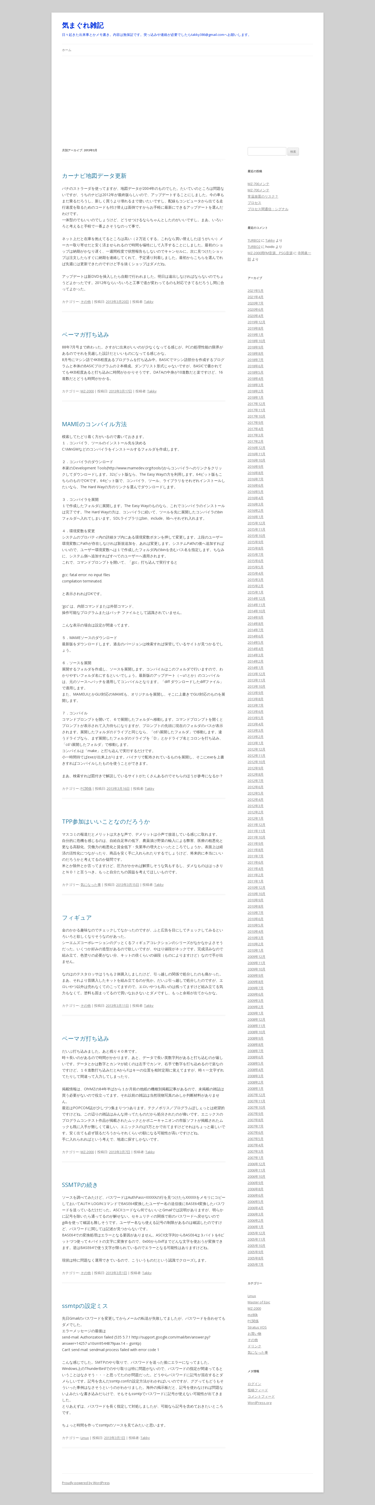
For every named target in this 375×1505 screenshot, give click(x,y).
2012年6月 (256, 787)
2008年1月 (256, 1088)
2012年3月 (256, 805)
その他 (86, 301)
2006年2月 (256, 1220)
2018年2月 (256, 391)
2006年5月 (256, 1201)
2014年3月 (256, 655)
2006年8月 (256, 1189)
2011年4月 (256, 868)
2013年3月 (256, 730)
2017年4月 (256, 428)
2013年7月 (256, 705)
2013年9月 (256, 692)
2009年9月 (256, 975)
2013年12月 (256, 673)
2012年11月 (256, 755)
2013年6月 (256, 711)
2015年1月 (256, 592)
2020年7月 (256, 303)
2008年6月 (256, 1057)
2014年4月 (256, 648)
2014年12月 (256, 598)
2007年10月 (256, 1107)
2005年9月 (256, 1251)
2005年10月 (256, 1245)
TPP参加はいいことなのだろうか (106, 821)
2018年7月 (256, 359)
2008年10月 (256, 1032)
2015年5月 (256, 567)
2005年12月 (256, 1233)
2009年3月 (256, 1000)
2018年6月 (256, 366)
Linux (85, 1437)
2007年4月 (256, 1145)
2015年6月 (256, 560)
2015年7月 (256, 554)
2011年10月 (256, 837)
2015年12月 (256, 523)
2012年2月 (256, 812)
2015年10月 (256, 535)
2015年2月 (256, 586)
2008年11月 (256, 1025)
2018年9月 (256, 347)
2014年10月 (256, 611)
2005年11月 (256, 1239)
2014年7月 (256, 629)
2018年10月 (256, 340)
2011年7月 (256, 856)
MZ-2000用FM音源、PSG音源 (270, 253)
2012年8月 (256, 774)
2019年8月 (256, 328)
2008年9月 (256, 1038)
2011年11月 (256, 831)
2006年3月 (256, 1214)
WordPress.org (259, 1402)
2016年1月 (256, 516)
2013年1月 (256, 743)
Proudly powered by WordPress (86, 1483)
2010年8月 (256, 906)
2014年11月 (256, 604)
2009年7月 (256, 988)
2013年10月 (256, 686)
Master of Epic (259, 1302)
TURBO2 (254, 240)
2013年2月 (256, 736)
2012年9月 (256, 768)
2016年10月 (256, 460)
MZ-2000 (87, 391)
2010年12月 (256, 887)
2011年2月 (256, 875)
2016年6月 (256, 485)
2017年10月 (256, 416)
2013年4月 (256, 724)
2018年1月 (256, 397)
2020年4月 (256, 315)
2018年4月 (256, 378)
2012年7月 (256, 780)
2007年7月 (256, 1126)
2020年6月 (256, 309)
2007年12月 (256, 1094)
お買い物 (254, 1333)
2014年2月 (256, 661)
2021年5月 (256, 290)
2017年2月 (256, 441)
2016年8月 (256, 472)
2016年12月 (256, 447)
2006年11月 (256, 1170)
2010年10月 (256, 893)
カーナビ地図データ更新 (94, 175)
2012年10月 (256, 761)
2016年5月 (256, 491)
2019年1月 (256, 334)
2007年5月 (256, 1138)
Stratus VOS (257, 1327)
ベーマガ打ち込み (85, 334)
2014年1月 (256, 667)
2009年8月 (256, 981)
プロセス (254, 202)
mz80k (253, 1314)
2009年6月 (256, 994)
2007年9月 (256, 1113)
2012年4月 (256, 799)
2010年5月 (256, 925)
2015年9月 (256, 542)
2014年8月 (256, 623)
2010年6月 (256, 919)
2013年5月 (256, 717)
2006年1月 (256, 1226)
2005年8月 (256, 1258)
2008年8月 (256, 1044)
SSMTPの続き (80, 1185)
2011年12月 (256, 824)
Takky (149, 301)
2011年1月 (256, 881)
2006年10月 (256, 1176)
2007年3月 (256, 1151)
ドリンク (254, 1346)
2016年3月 (256, 504)
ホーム (66, 50)
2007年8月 (256, 1120)
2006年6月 (256, 1195)
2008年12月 (256, 1019)
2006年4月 (256, 1208)
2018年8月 (256, 353)
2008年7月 (256, 1050)
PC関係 (86, 788)
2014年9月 (256, 617)
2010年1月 (256, 950)
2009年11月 (256, 962)
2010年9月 (256, 900)
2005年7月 (256, 1264)
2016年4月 (256, 498)
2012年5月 (256, 793)
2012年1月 (256, 818)
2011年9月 (256, 843)
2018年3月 (256, 384)
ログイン (254, 1383)
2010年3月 (256, 937)
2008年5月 (256, 1063)
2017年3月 (256, 435)
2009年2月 (256, 1006)
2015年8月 (256, 548)
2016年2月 (256, 510)
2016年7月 (256, 479)
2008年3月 (256, 1076)
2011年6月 (256, 862)
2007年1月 (256, 1157)
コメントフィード (261, 1396)
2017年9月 (256, 422)
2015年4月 (256, 573)
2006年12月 (256, 1164)
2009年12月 (256, 956)
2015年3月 (256, 579)
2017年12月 (256, 403)
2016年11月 (256, 454)
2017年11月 (256, 410)
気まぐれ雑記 (83, 25)
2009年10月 (256, 969)
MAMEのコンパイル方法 (94, 424)
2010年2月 (256, 944)
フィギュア (77, 917)
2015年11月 (256, 529)
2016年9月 (256, 466)
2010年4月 (256, 931)
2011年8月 (256, 849)
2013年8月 (256, 699)
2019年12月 (256, 322)
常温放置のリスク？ (263, 196)
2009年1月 (256, 1013)
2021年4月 (256, 297)
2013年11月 (256, 680)
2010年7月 (256, 912)
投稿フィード (258, 1390)
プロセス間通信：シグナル (268, 209)
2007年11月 (256, 1101)
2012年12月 (256, 749)
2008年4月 (256, 1069)
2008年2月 (256, 1082)
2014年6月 (256, 636)
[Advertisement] (187, 95)
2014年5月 (256, 642)
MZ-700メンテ (258, 183)
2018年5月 (256, 372)
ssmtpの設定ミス (85, 1305)
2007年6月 (256, 1132)
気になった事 (91, 884)
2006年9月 (256, 1182)
